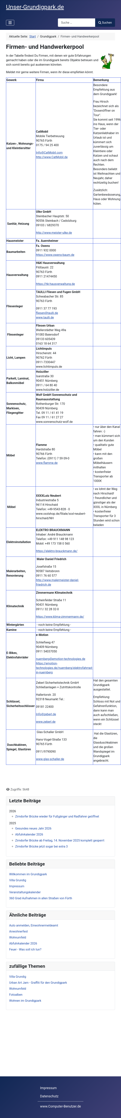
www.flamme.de (47, 463)
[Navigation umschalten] (10, 23)
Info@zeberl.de (46, 714)
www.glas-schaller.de (50, 759)
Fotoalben (15, 994)
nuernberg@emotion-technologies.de (60, 659)
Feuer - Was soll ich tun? (25, 949)
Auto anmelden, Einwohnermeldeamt (33, 925)
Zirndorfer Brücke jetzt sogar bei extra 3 (41, 846)
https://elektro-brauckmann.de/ (57, 551)
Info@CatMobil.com (49, 152)
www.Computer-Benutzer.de (60, 1106)
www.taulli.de (45, 317)
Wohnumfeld (17, 937)
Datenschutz (49, 1096)
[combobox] (76, 22)
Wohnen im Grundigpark (25, 1000)
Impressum (48, 1088)
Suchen (105, 22)
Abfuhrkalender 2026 (29, 834)
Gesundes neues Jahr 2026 (33, 828)
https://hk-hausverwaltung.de (55, 284)
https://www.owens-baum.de (55, 255)
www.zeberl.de (45, 722)
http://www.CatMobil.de (52, 157)
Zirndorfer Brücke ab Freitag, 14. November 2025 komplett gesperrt (59, 840)
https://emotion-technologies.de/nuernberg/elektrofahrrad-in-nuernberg (64, 668)
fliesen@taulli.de (47, 313)
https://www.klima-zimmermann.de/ (60, 616)
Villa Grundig (17, 976)
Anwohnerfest (18, 931)
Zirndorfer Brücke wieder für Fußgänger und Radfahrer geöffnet (57, 816)
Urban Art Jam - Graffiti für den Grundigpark (38, 982)
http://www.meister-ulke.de (54, 232)
